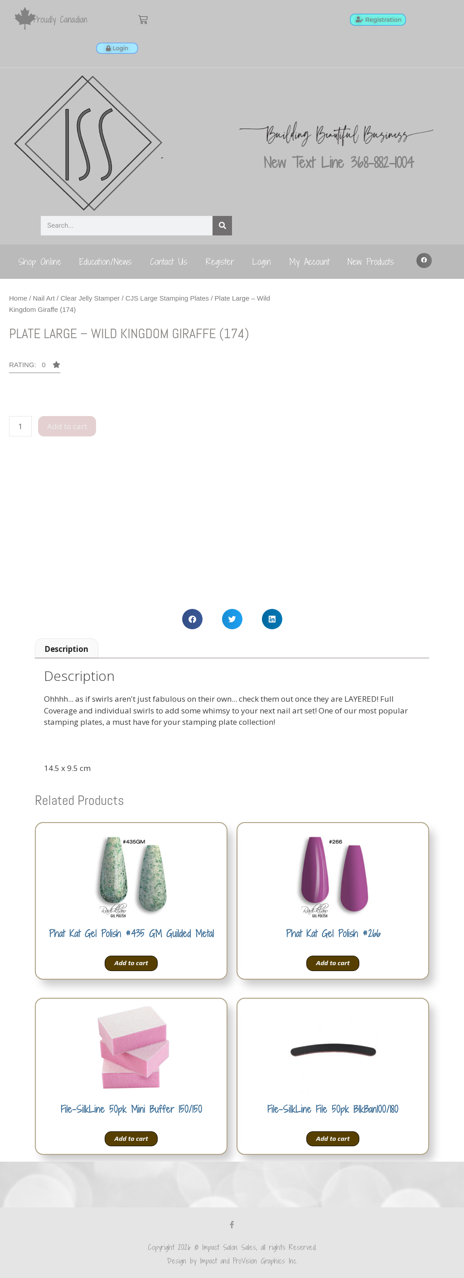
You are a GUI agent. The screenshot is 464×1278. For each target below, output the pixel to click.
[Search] (222, 225)
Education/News (105, 261)
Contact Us (169, 261)
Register (220, 261)
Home (18, 298)
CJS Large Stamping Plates (167, 298)
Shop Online (39, 261)
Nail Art (44, 298)
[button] (424, 260)
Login (261, 261)
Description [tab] (66, 649)
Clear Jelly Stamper (90, 298)
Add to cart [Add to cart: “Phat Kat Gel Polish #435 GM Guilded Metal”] (131, 963)
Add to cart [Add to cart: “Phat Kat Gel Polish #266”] (332, 963)
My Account (309, 261)
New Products (371, 261)
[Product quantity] (20, 426)
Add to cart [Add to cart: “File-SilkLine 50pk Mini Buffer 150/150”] (131, 1139)
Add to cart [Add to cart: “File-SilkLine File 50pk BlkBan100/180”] (332, 1139)
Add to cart (67, 426)
